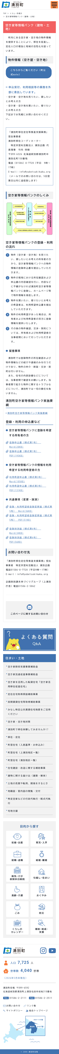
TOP (4, 13)
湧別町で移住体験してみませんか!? (28, 729)
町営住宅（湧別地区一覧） (23, 760)
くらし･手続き (16, 13)
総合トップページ (38, 1011)
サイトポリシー (14, 1011)
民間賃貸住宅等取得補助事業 (24, 702)
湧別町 (12, 5)
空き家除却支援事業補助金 (23, 667)
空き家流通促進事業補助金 (23, 674)
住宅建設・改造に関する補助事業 (27, 768)
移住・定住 (14, 737)
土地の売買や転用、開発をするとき (28, 783)
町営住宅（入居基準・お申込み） (27, 745)
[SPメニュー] (54, 5)
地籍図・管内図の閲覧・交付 (24, 791)
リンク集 (31, 1006)
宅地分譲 (13, 811)
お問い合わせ (13, 1006)
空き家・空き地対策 (19, 722)
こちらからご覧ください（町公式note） (28, 72)
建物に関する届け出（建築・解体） (28, 776)
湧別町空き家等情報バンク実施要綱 (27, 413)
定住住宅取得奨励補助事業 (23, 694)
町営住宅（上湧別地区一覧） (24, 752)
